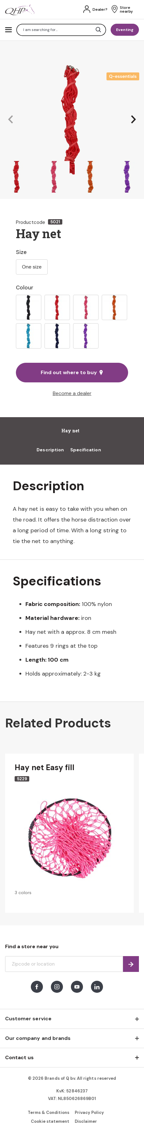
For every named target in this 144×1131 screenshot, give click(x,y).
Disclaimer (86, 1121)
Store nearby (126, 9)
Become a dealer (72, 393)
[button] (10, 119)
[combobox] (61, 29)
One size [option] (32, 266)
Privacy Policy (89, 1112)
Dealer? (100, 9)
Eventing (125, 29)
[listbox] (72, 321)
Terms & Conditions (49, 1112)
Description (50, 450)
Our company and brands (38, 1038)
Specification (85, 450)
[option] (28, 307)
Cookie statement (50, 1121)
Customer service (28, 1018)
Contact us (19, 1057)
